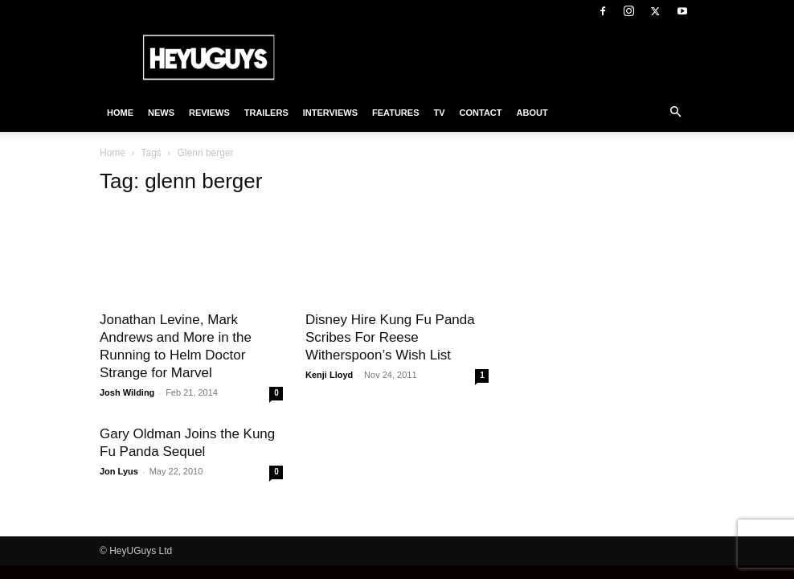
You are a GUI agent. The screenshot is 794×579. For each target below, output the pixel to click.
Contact (481, 112)
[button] (675, 112)
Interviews (330, 112)
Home (120, 112)
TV (438, 112)
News (161, 112)
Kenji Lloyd (329, 375)
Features (395, 112)
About (532, 112)
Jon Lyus (119, 471)
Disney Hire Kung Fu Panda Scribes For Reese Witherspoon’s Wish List (390, 337)
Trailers (266, 112)
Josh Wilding (127, 392)
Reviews (209, 112)
